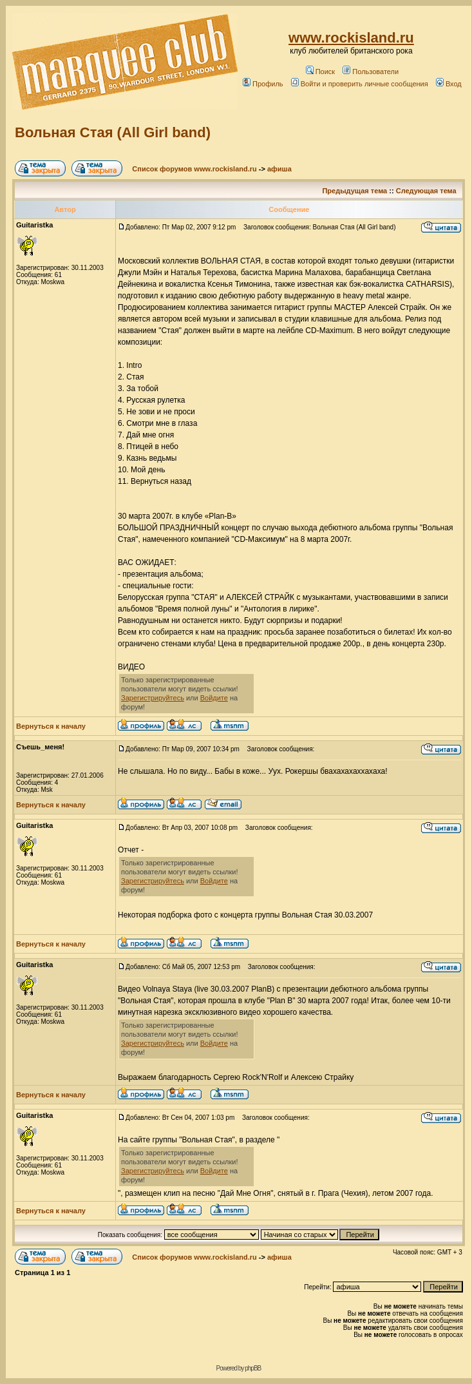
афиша (279, 169)
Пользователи (371, 71)
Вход (449, 84)
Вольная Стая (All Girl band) (113, 132)
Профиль (263, 84)
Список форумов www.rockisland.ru (194, 169)
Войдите (214, 698)
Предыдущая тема (354, 191)
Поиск (320, 71)
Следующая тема (426, 191)
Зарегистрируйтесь (152, 698)
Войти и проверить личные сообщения (359, 84)
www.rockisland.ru (351, 38)
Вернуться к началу (51, 726)
